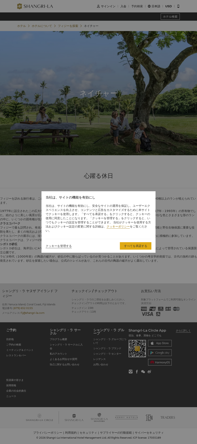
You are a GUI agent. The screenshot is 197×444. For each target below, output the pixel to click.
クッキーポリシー (118, 226)
